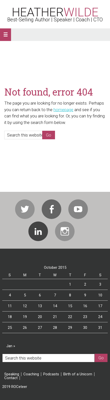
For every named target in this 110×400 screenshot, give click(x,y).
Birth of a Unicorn (77, 374)
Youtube (78, 209)
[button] (5, 34)
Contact (11, 378)
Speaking (11, 374)
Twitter (25, 209)
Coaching (31, 374)
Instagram (65, 231)
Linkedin (38, 231)
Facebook (51, 209)
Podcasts (51, 374)
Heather (55, 12)
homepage (63, 109)
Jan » (10, 346)
